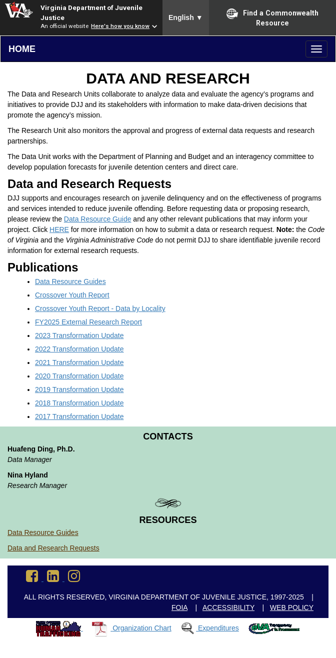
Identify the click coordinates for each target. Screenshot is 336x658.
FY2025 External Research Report (88, 322)
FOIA (180, 608)
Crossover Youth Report (72, 295)
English (185, 18)
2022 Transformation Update (79, 349)
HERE (59, 230)
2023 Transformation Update (79, 336)
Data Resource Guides (70, 282)
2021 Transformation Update (79, 362)
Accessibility (228, 608)
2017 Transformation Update (79, 416)
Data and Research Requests (54, 548)
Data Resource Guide (98, 219)
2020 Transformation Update (79, 376)
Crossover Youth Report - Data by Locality (100, 308)
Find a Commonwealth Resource (272, 17)
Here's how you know (120, 26)
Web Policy (292, 608)
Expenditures (218, 628)
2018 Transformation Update (79, 403)
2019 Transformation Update (79, 390)
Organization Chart (142, 628)
